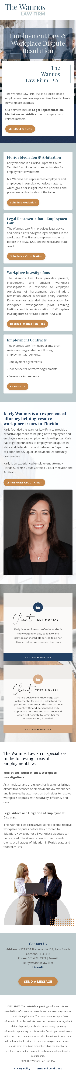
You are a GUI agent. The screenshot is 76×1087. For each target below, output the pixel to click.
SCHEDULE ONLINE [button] (20, 129)
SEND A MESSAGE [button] (38, 981)
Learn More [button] (17, 386)
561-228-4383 (37, 958)
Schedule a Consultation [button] (26, 256)
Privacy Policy (22, 1068)
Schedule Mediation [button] (23, 202)
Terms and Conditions (48, 1068)
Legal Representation (47, 110)
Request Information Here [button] (27, 323)
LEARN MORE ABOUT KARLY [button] (24, 482)
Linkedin (38, 967)
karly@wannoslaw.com (38, 963)
